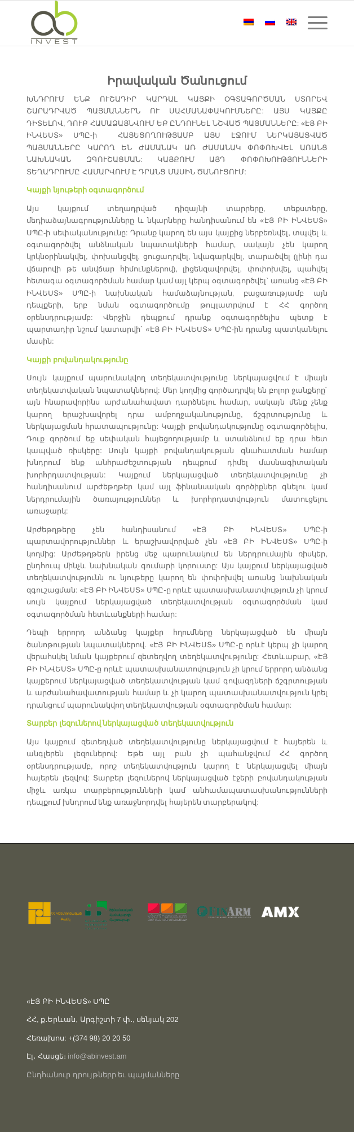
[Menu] (312, 23)
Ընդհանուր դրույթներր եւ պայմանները (102, 1074)
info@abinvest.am (97, 1056)
